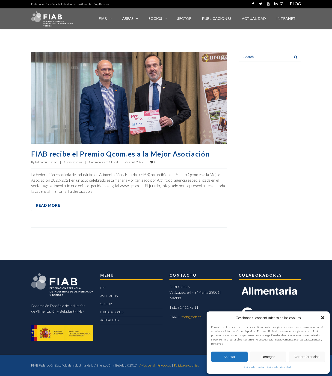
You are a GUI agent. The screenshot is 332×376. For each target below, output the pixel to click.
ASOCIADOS (109, 296)
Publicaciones (216, 18)
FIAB (103, 18)
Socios (155, 18)
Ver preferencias (306, 357)
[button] (322, 317)
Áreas (127, 18)
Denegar (268, 357)
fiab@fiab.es (192, 316)
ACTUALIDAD (254, 18)
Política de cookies (253, 367)
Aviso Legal (147, 365)
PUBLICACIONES (111, 312)
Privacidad (164, 365)
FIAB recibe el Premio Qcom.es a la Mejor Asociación (120, 154)
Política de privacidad (279, 367)
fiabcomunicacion (46, 162)
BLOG (295, 3)
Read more (48, 205)
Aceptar (229, 357)
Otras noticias (73, 162)
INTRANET (286, 18)
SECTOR (184, 18)
